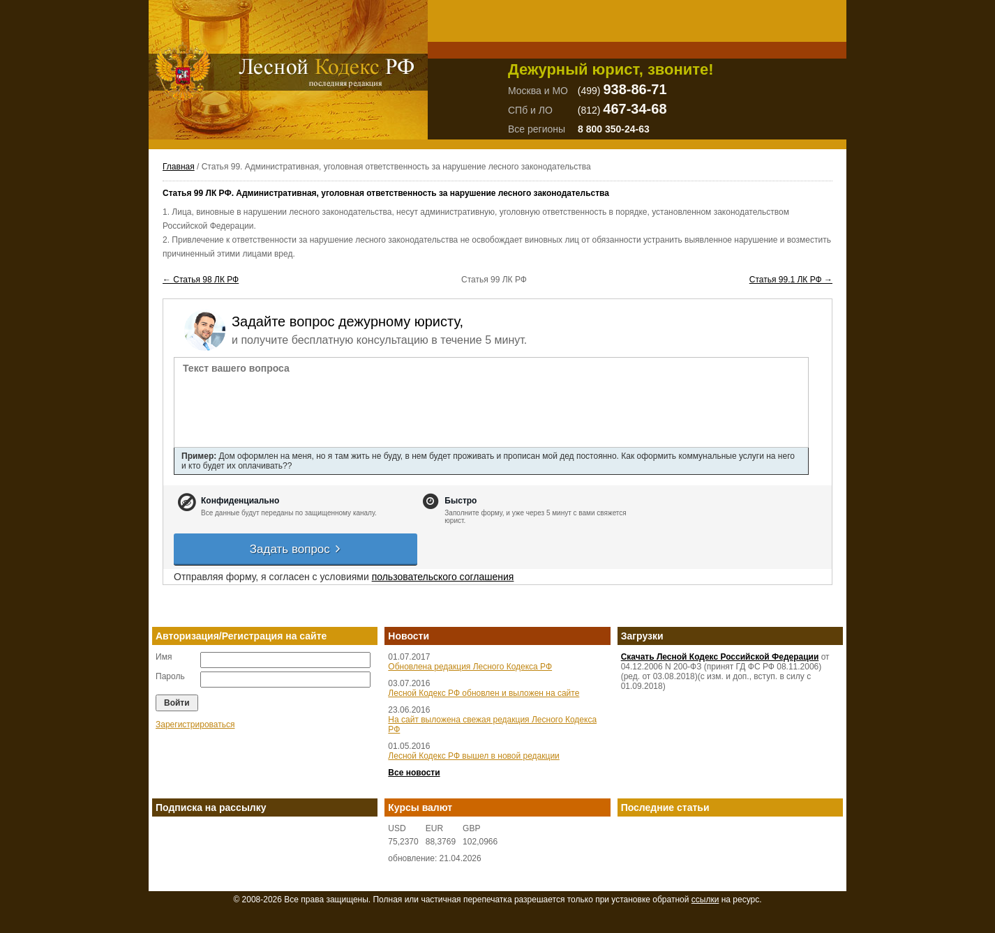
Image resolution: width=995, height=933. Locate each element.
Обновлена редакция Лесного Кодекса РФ (470, 667)
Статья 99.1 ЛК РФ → (790, 280)
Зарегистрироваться (195, 724)
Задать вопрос (296, 549)
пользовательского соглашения (443, 576)
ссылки (705, 899)
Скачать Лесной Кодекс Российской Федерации (720, 657)
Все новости (414, 773)
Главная (179, 167)
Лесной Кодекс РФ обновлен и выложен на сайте (483, 693)
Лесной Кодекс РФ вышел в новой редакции (474, 756)
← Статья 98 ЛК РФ (201, 280)
